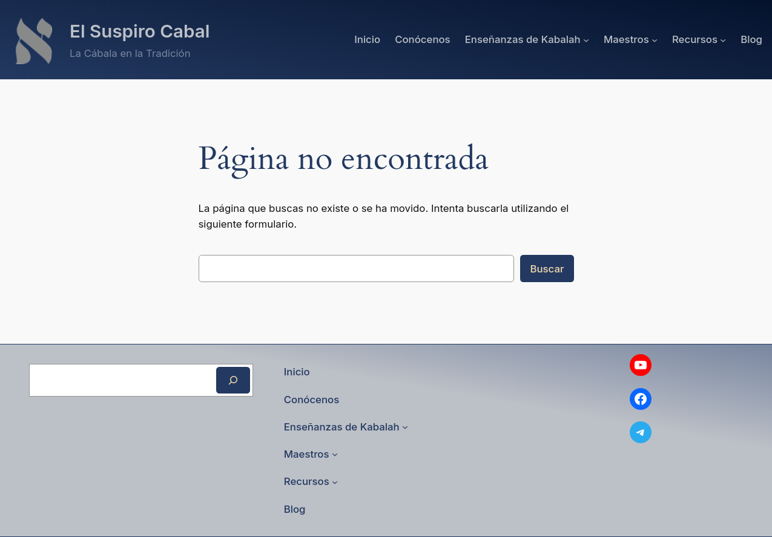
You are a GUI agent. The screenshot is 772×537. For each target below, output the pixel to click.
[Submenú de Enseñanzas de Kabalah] (586, 39)
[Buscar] (233, 380)
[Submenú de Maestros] (655, 39)
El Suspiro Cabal (139, 31)
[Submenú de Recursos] (723, 39)
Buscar (547, 269)
